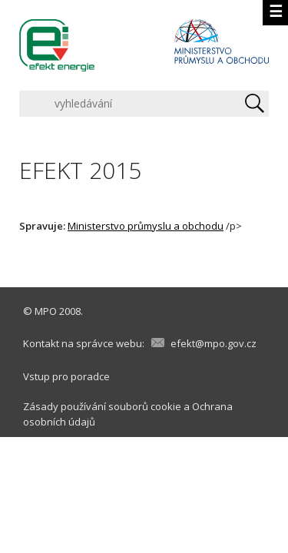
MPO (46, 311)
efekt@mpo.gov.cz (213, 343)
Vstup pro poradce (66, 376)
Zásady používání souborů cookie (102, 406)
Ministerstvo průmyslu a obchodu (145, 226)
